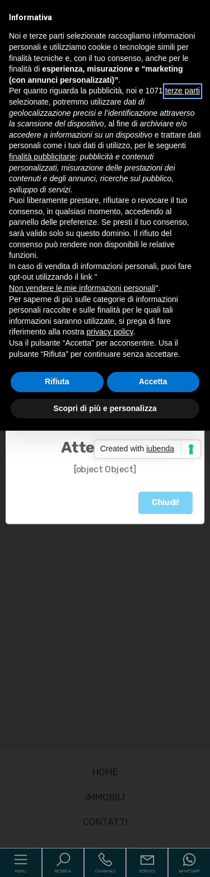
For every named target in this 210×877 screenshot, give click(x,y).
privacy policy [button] (110, 331)
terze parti (182, 90)
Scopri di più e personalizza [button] (104, 817)
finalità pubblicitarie (42, 156)
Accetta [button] (153, 790)
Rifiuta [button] (57, 790)
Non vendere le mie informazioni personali (82, 288)
